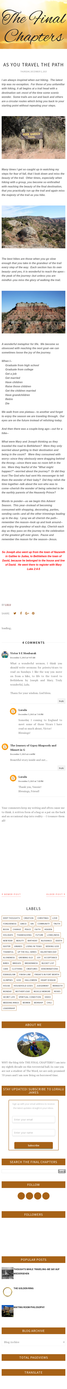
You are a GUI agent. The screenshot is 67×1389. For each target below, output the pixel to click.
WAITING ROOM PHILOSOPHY (29, 1307)
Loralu (22, 710)
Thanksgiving (24, 935)
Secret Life (9, 997)
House (6, 985)
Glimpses (8, 980)
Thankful (8, 952)
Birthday (32, 940)
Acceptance (50, 957)
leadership (9, 1008)
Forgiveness (9, 923)
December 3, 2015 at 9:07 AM (22, 657)
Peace (28, 929)
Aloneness (9, 957)
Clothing (17, 969)
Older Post (54, 894)
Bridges (17, 963)
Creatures (31, 969)
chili (49, 1002)
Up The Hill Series (27, 952)
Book (6, 929)
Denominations (49, 969)
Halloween (31, 980)
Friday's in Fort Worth (47, 974)
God (18, 980)
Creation (29, 918)
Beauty (20, 940)
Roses (57, 991)
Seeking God (52, 946)
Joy (38, 957)
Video (48, 997)
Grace (23, 923)
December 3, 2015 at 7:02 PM (30, 781)
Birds (6, 963)
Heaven (48, 929)
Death (59, 940)
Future (39, 935)
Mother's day (22, 991)
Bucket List (48, 963)
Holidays (8, 935)
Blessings (46, 940)
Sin (32, 923)
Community (44, 923)
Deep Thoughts (11, 918)
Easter (6, 946)
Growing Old (26, 957)
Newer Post (12, 894)
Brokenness (31, 963)
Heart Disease (48, 980)
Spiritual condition (30, 997)
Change (17, 929)
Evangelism (9, 974)
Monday (7, 991)
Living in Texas (34, 946)
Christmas (43, 918)
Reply (61, 701)
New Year (8, 940)
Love (54, 918)
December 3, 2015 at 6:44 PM (22, 754)
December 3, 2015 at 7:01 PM (30, 714)
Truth (57, 923)
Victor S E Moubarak (23, 653)
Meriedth (58, 985)
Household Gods (23, 985)
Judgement (43, 985)
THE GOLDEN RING (23, 1288)
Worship (38, 1002)
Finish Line (25, 974)
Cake (5, 969)
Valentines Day (48, 952)
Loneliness (53, 935)
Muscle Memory (42, 991)
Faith (38, 929)
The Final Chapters (33, 28)
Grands (18, 946)
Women (26, 1002)
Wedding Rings (11, 1002)
